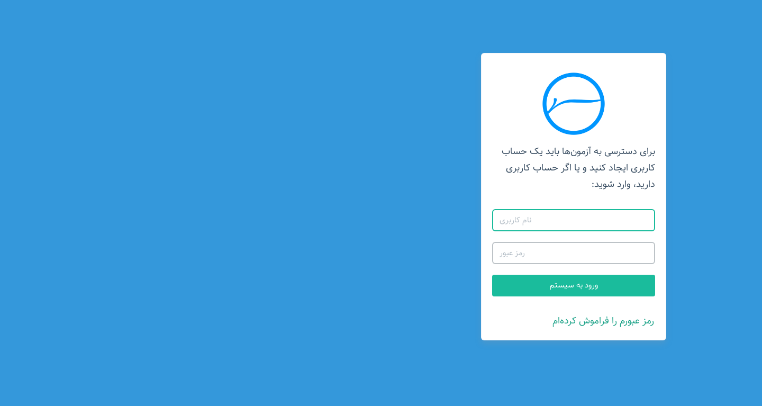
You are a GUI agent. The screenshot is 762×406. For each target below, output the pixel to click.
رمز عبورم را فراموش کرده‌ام (410, 320)
